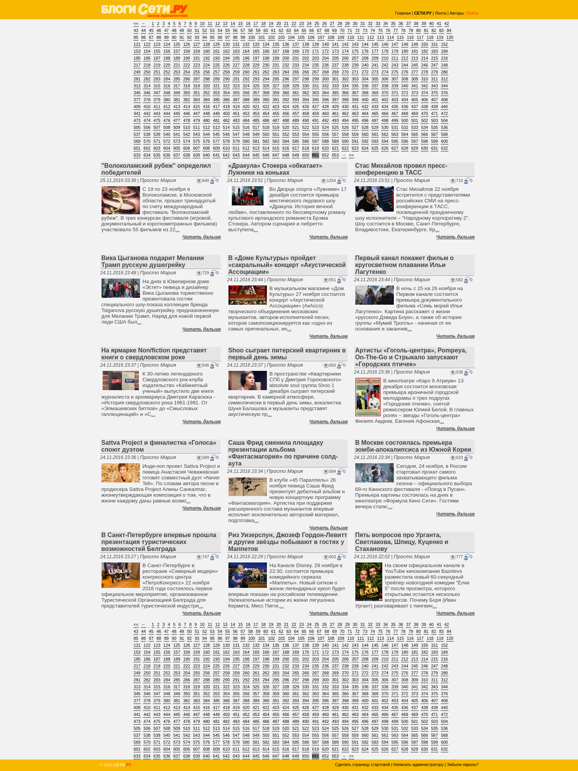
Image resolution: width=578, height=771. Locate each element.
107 (321, 37)
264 (285, 72)
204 (325, 58)
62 (281, 30)
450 (226, 113)
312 (444, 79)
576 (206, 141)
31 (362, 23)
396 (325, 99)
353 (216, 92)
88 (159, 37)
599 (434, 141)
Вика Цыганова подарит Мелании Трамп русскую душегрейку (153, 261)
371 (394, 92)
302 (345, 79)
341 (414, 85)
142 (345, 44)
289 (216, 79)
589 (335, 141)
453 (256, 113)
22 (293, 23)
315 (156, 85)
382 (186, 99)
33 (378, 23)
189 (176, 58)
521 (295, 127)
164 (246, 51)
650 (305, 155)
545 (216, 134)
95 (212, 37)
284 (166, 79)
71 (350, 30)
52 (204, 30)
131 (236, 44)
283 (156, 79)
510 (186, 127)
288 (206, 79)
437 (414, 106)
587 (315, 141)
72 (357, 30)
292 (246, 79)
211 (394, 58)
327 (275, 85)
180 (404, 51)
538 (146, 134)
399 (355, 99)
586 (305, 141)
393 (295, 99)
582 (266, 141)
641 (216, 155)
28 (340, 23)
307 (394, 79)
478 (186, 120)
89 (166, 37)
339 (394, 85)
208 (364, 58)
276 (404, 72)
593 (374, 141)
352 (206, 92)
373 (414, 92)
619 (315, 148)
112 (370, 37)
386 (226, 99)
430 (345, 106)
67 (319, 30)
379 (156, 99)
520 (285, 127)
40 (431, 23)
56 (235, 30)
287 (196, 79)
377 (137, 99)
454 (266, 113)
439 (434, 106)
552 (285, 134)
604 (166, 148)
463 (355, 113)
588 (325, 141)
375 (434, 92)
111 (360, 37)
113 (380, 37)
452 (246, 113)
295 (275, 79)
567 (434, 134)
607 (196, 148)
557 (335, 134)
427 (315, 106)
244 (404, 65)
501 (414, 120)
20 (279, 23)
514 (226, 127)
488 (285, 120)
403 (394, 99)
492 (325, 120)
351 (196, 92)
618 (305, 148)
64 (296, 30)
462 (345, 113)
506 (146, 127)
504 (444, 120)
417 (216, 106)
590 (345, 141)
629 (414, 148)
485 (256, 120)
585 (295, 141)
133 (256, 44)
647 (275, 155)
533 (414, 127)
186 (146, 58)
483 (236, 120)
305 (374, 79)
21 (286, 23)
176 (364, 51)
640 (206, 155)
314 (146, 85)
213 (414, 58)
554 (305, 134)
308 (404, 79)
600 (444, 141)
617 (295, 148)
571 (156, 141)
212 (404, 58)
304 (364, 79)
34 (385, 23)
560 (364, 134)
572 (166, 141)
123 (156, 44)
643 (236, 155)
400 (364, 99)
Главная (403, 13)
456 (285, 113)
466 (384, 113)
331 (315, 85)
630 (424, 148)
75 (380, 30)
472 (444, 113)
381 (176, 99)
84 (449, 30)
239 (355, 65)
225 (216, 65)
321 (216, 85)
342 (424, 85)
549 (256, 134)
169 (295, 51)
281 (137, 79)
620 (325, 148)
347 (156, 92)
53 (212, 30)
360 (285, 92)
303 (355, 79)
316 (166, 85)
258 (226, 72)
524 (325, 127)
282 (146, 79)
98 (235, 37)
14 (232, 23)
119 (439, 37)
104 (291, 37)
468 (404, 113)
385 (216, 99)
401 (374, 99)
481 (216, 120)
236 (325, 65)
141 (335, 44)
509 (176, 127)
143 (355, 44)
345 (137, 92)
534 (424, 127)
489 (295, 120)
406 (424, 99)
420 (246, 106)
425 (295, 106)
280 (444, 72)
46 (159, 30)
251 (156, 72)
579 (236, 141)
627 (394, 148)
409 (137, 106)
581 (256, 141)
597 (414, 141)
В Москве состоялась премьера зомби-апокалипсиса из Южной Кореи (413, 446)
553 (295, 134)
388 (246, 99)
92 (189, 37)
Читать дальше (201, 237)
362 (305, 92)
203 (315, 58)
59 (258, 30)
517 (256, 127)
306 (384, 79)
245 (414, 65)
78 (403, 30)
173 (335, 51)
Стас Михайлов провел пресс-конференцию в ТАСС (401, 169)
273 (374, 72)
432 (364, 106)
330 (305, 85)
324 (246, 85)
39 (423, 23)
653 (335, 155)
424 (285, 106)
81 (426, 30)
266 (305, 72)
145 (374, 44)
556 (325, 134)
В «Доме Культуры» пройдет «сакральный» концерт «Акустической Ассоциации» (287, 265)
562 (384, 134)
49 (182, 30)
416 (206, 106)
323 (236, 85)
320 (206, 85)
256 (206, 72)
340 (404, 85)
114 (390, 37)
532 (404, 127)
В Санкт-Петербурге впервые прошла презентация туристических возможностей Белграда (159, 542)
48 (174, 30)
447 (196, 113)
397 (335, 99)
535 (434, 127)
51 (197, 30)
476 (166, 120)
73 (365, 30)
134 (266, 44)
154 (146, 51)
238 (345, 65)
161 (216, 51)
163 (236, 51)
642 (226, 155)
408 (444, 99)
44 (143, 30)
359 (275, 92)
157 (176, 51)
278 (424, 72)
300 (325, 79)
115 (400, 37)
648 (285, 155)
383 (196, 99)
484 (246, 120)
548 (246, 134)
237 (335, 65)
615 (275, 148)
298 (305, 79)
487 (275, 120)
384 (206, 99)
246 (424, 65)
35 (393, 23)
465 (374, 113)
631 (434, 148)
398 (345, 99)
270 (345, 72)
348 (166, 92)
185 (137, 58)
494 (345, 120)
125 (176, 44)
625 (374, 148)
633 (137, 155)
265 (295, 72)
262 (266, 72)
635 (156, 155)
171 (315, 51)
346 (146, 92)
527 (355, 127)
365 (335, 92)
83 (441, 30)
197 (256, 58)
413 (176, 106)
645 (256, 155)
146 (384, 44)
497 (374, 120)
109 (340, 37)
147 (394, 44)
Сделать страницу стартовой (362, 764)
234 (305, 65)
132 (246, 44)
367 (355, 92)
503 (434, 120)
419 (236, 106)
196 (246, 58)
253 (176, 72)
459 (315, 113)
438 (424, 106)
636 (166, 155)
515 (236, 127)
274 (384, 72)
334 (345, 85)
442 (146, 113)
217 (137, 65)
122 (146, 44)
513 (216, 127)
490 (305, 120)
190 (186, 58)
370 (384, 92)
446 (186, 113)
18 (263, 23)
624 (364, 148)
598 (424, 141)
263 (275, 72)
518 (266, 127)
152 (444, 44)
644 (246, 155)
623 (355, 148)
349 (176, 92)
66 (311, 30)
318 (186, 85)
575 (196, 141)
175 (355, 51)
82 (433, 30)
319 (196, 85)
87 (151, 37)
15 (240, 23)
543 (196, 134)
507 (156, 127)
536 (444, 127)
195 (236, 58)
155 (156, 51)
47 (166, 30)
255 (196, 72)
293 (256, 79)
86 (143, 37)
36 (400, 23)
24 (309, 23)
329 (295, 85)
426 (305, 106)
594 (384, 141)
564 (404, 134)
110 (350, 37)
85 (136, 37)
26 (324, 23)
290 (226, 79)
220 (166, 65)
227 (236, 65)
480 (206, 120)
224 (206, 65)
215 (434, 58)
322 (226, 85)
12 (217, 23)
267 (315, 72)
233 (295, 65)
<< (136, 23)
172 (325, 51)
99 (243, 37)
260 (246, 72)
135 (275, 44)
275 (394, 72)
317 (176, 85)
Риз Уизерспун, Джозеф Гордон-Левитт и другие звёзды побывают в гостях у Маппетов (287, 542)
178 (384, 51)
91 (182, 37)
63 (289, 30)
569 (137, 141)
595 (394, 141)
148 (404, 44)
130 (226, 44)
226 (226, 65)
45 (151, 30)
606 (186, 148)
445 (176, 113)
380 (166, 99)
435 (394, 106)
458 (305, 113)
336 (364, 85)
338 (384, 85)
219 (156, 65)
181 (414, 51)
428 (325, 106)
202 (305, 58)
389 (256, 99)
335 (355, 85)
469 (414, 113)
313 (137, 85)
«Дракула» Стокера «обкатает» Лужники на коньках (275, 169)
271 (355, 72)
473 (137, 120)
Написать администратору (418, 764)
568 (444, 134)
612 (246, 148)
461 (335, 113)
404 (404, 99)
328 (285, 85)
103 (281, 37)
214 (424, 58)
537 (137, 134)
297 (295, 79)
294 (266, 79)
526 (345, 127)
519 (275, 127)
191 (196, 58)
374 (424, 92)
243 (394, 65)
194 (226, 58)
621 (335, 148)
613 (256, 148)
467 (394, 113)
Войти (473, 13)
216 (444, 58)
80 (418, 30)
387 (236, 99)
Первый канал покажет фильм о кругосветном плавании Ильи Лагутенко (404, 265)
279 (434, 72)
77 (395, 30)
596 (404, 141)
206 (345, 58)
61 (273, 30)
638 (186, 155)
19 (271, 23)
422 (266, 106)
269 (335, 72)
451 (236, 113)
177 (374, 51)
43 (136, 30)
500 (404, 120)
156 (166, 51)
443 (156, 113)
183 (434, 51)
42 (447, 23)
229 (256, 65)
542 (186, 134)
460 (325, 113)
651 (315, 155)
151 (434, 44)
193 (216, 58)
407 (434, 99)
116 (410, 37)
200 (285, 58)
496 (364, 120)
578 (226, 141)
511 (196, 127)
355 (236, 92)
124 (166, 44)
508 (166, 127)
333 (335, 85)
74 (372, 30)
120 (449, 37)
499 (394, 120)
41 (439, 23)
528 (364, 127)
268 (325, 72)
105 (301, 37)
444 (166, 113)
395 (315, 99)
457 (295, 113)
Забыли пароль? (462, 764)
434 (384, 106)
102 (271, 37)
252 (166, 72)
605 (176, 148)
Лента (440, 13)
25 (317, 23)
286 (186, 79)
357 (256, 92)
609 (216, 148)
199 (275, 58)
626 (384, 148)
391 (275, 99)
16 (248, 23)
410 (146, 106)
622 (345, 148)
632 (444, 148)
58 (250, 30)
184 (444, 51)
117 (420, 37)
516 (246, 127)
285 (176, 79)
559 (355, 134)
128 (206, 44)
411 (156, 106)
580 (246, 141)
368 (364, 92)
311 (434, 79)
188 (166, 58)
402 (384, 99)
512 (206, 127)
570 (146, 141)
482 (226, 120)
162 (226, 51)
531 (394, 127)
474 (146, 120)
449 (216, 113)
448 (206, 113)
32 (370, 23)
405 (414, 99)
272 (364, 72)
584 (285, 141)
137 (295, 44)
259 (236, 72)
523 (315, 127)
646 (266, 155)
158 (186, 51)
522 (305, 127)
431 (355, 106)
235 (315, 65)
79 (410, 30)
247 (434, 65)
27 (332, 23)
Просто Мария (158, 180)
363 (315, 92)
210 (384, 58)
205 (335, 58)
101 (261, 37)
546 (226, 134)
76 (388, 30)
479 (196, 120)
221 (176, 65)
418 (226, 106)
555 (315, 134)
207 (355, 58)
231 (275, 65)
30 (355, 23)
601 (137, 148)
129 (216, 44)
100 (251, 37)
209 (374, 58)
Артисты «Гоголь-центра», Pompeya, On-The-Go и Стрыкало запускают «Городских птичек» (411, 357)
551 (275, 134)
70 (342, 30)
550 (266, 134)
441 (137, 113)
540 (166, 134)
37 (408, 23)
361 (295, 92)
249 (137, 72)
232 (285, 65)
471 (434, 113)
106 (311, 37)
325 (256, 85)
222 (186, 65)
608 (206, 148)
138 (305, 44)
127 (196, 44)
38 (416, 23)
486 (266, 120)
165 (256, 51)
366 (345, 92)
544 (206, 134)
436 (404, 106)
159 (196, 51)
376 (444, 92)
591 (355, 141)
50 (189, 30)
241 (374, 65)
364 (325, 92)
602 (146, 148)
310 (424, 79)
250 (146, 72)
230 (266, 65)
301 (335, 79)
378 (146, 99)
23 (301, 23)
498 (384, 120)
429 (335, 106)
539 (156, 134)
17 (255, 23)
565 (414, 134)
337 (374, 85)
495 (355, 120)
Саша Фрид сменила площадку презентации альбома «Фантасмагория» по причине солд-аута (283, 453)
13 (225, 23)
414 (186, 106)
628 (404, 148)
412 (166, 106)
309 (414, 79)
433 (374, 106)
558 (345, 134)
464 (364, 113)
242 (384, 65)
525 (335, 127)
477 (176, 120)
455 (275, 113)
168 (285, 51)
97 (227, 37)
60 (265, 30)
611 (236, 148)
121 (137, 44)
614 (266, 148)
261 (256, 72)
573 (176, 141)
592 (364, 141)
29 (347, 23)
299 (315, 79)
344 (444, 85)
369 (374, 92)
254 (186, 72)
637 (176, 155)
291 (236, 79)
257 (216, 72)
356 (246, 92)
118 (429, 37)
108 (331, 37)
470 (424, 113)
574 (186, 141)
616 (285, 148)
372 (404, 92)
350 (186, 92)
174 (345, 51)
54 (220, 30)
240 (364, 65)
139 (315, 44)
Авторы (457, 13)
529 (374, 127)
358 (266, 92)
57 (243, 30)
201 (295, 58)
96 (220, 37)
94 (204, 37)
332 (325, 85)
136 (285, 44)
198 (266, 58)
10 (202, 23)
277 (414, 72)
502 (424, 120)
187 (156, 58)
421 (256, 106)
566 (424, 134)
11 (210, 23)
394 (305, 99)
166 (266, 51)
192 (206, 58)
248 (444, 65)
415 (196, 106)
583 (275, 141)
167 (275, 51)
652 (325, 155)
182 (424, 51)
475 (156, 120)
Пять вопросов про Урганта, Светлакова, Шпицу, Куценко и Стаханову (401, 542)
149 (414, 44)
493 (335, 120)
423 (275, 106)
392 (285, 99)
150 (424, 44)
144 (364, 44)
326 (266, 85)
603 (156, 148)
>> (351, 155)
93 (197, 37)
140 (325, 44)
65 (303, 30)
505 (137, 127)
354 (226, 92)
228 (246, 65)
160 (206, 51)
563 (394, 134)
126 (186, 44)
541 (176, 134)
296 (285, 79)
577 (216, 141)
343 (434, 85)
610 (226, 148)
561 (374, 134)
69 (334, 30)
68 (327, 30)
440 (444, 106)
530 (384, 127)
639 (196, 155)
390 (266, 99)
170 (305, 51)
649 (295, 155)
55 (227, 30)
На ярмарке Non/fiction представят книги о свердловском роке (154, 353)
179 (394, 51)
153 (137, 51)
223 (196, 65)
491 (315, 120)
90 (174, 37)
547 (236, 134)
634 (146, 155)
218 (146, 65)
